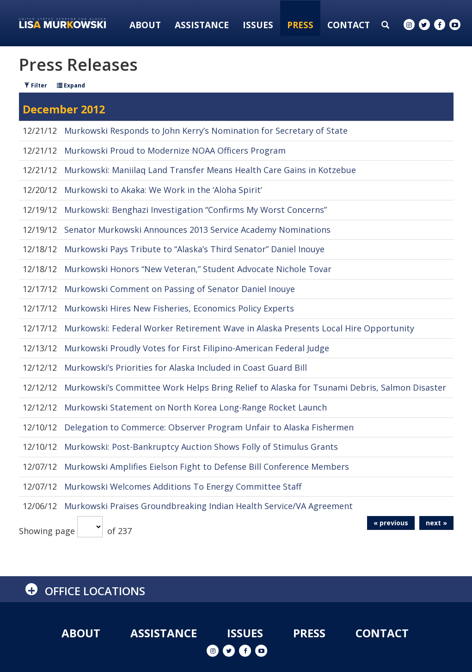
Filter (35, 85)
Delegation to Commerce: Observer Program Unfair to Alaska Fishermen (209, 427)
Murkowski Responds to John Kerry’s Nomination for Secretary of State (206, 130)
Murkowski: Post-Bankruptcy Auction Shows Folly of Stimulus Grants (201, 446)
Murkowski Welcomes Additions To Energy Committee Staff (182, 486)
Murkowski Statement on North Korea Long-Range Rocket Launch (195, 407)
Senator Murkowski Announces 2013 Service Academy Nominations (197, 229)
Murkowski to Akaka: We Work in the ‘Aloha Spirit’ (163, 189)
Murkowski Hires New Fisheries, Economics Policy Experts (179, 308)
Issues (258, 25)
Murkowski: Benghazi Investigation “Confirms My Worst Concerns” (195, 209)
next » (436, 522)
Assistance (202, 25)
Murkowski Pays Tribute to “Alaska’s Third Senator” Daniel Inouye (194, 249)
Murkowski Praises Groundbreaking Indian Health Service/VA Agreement (208, 505)
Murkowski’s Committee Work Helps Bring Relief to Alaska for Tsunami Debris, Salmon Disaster (255, 387)
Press (300, 25)
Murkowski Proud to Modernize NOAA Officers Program (175, 150)
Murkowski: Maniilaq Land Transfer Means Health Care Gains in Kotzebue (210, 169)
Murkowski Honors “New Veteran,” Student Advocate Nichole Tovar (197, 268)
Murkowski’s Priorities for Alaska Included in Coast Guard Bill (185, 367)
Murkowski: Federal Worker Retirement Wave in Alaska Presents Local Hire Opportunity (239, 328)
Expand (71, 85)
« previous (391, 522)
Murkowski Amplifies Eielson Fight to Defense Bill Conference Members (206, 466)
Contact (348, 25)
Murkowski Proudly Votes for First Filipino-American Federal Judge (196, 348)
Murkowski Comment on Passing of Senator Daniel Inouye (179, 288)
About (145, 25)
